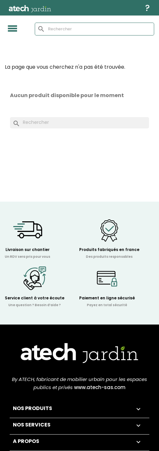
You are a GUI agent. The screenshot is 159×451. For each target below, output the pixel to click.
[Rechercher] (94, 29)
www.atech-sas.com (100, 388)
